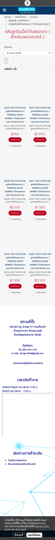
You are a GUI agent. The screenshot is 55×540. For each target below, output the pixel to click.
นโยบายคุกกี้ (21, 529)
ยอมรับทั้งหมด (34, 535)
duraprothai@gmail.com (31, 353)
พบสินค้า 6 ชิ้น (10, 69)
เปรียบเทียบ (16, 145)
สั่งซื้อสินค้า (15, 139)
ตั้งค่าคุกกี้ (19, 535)
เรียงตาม (9, 47)
